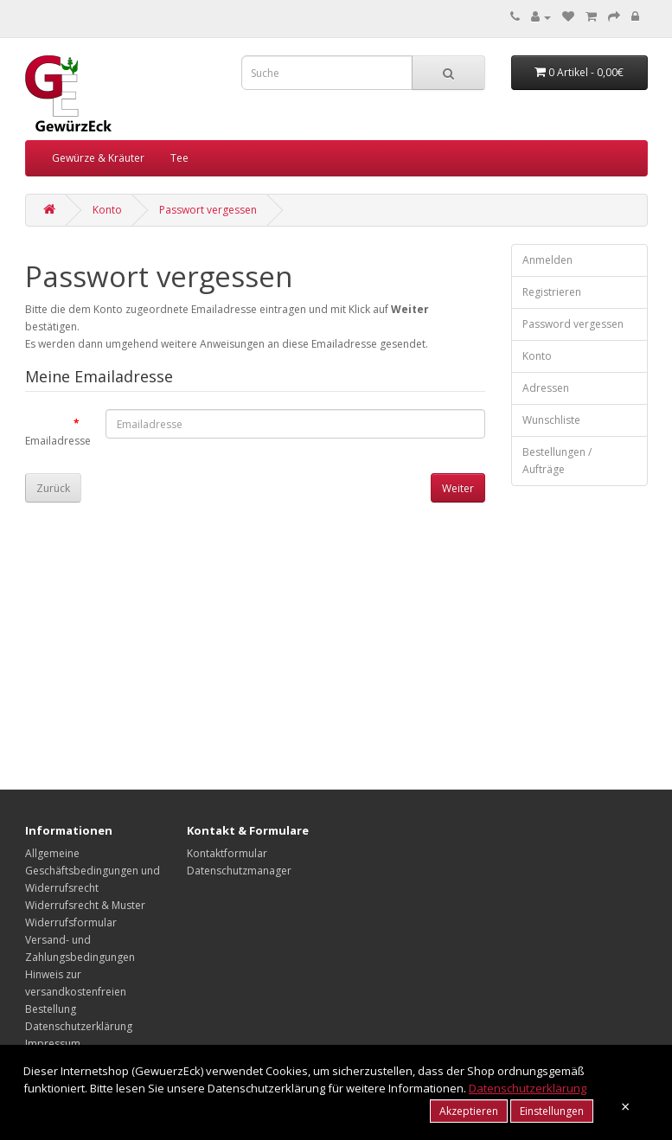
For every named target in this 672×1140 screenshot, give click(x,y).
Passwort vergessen (208, 209)
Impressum (52, 1043)
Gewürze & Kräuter (98, 158)
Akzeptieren (468, 1111)
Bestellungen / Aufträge (557, 461)
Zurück (53, 488)
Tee (179, 158)
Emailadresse (58, 440)
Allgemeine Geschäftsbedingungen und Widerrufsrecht (92, 870)
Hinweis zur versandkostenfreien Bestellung (75, 991)
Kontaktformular (227, 853)
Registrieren (551, 292)
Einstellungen (552, 1111)
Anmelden (547, 260)
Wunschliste (551, 420)
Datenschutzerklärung (78, 1026)
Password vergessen (573, 324)
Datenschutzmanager (239, 870)
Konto (107, 209)
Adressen (545, 388)
